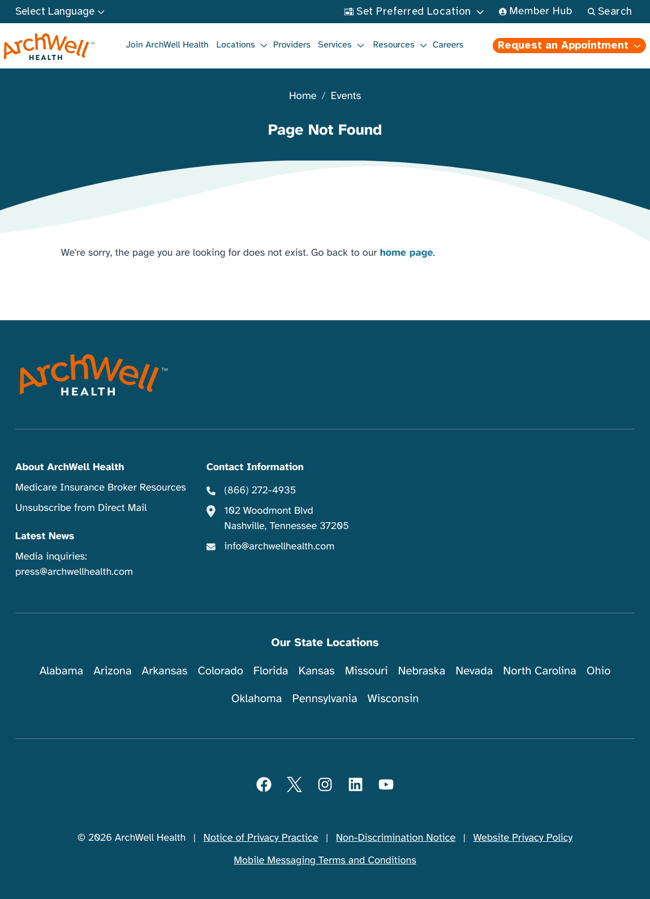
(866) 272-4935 (260, 490)
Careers (448, 44)
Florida (271, 671)
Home (303, 96)
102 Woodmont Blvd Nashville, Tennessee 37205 (286, 518)
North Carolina (539, 671)
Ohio (599, 671)
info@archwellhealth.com (279, 546)
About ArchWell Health (69, 467)
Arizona (112, 671)
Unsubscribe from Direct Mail (81, 508)
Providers (292, 44)
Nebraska (422, 671)
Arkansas (165, 671)
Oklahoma (256, 698)
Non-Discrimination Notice (395, 838)
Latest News (44, 536)
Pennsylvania (325, 698)
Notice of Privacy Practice (261, 838)
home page (406, 253)
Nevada (474, 671)
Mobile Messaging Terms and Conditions (325, 860)
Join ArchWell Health (167, 44)
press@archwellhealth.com (74, 572)
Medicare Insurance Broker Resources (100, 487)
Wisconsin (393, 698)
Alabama (62, 671)
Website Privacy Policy (522, 838)
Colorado (220, 671)
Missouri (366, 671)
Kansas (317, 671)
